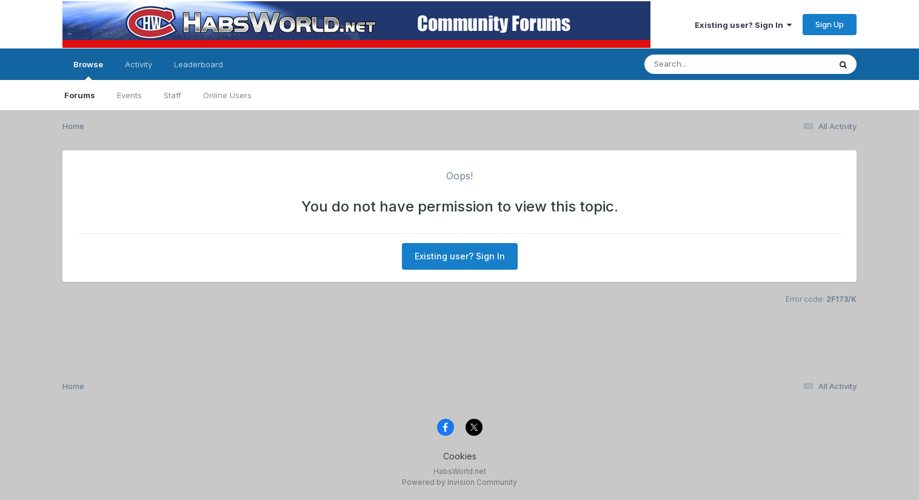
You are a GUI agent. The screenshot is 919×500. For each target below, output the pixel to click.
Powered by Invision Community (459, 482)
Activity (138, 64)
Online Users (227, 95)
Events (129, 95)
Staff (172, 95)
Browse (88, 69)
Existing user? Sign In (743, 25)
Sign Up (829, 24)
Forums (79, 95)
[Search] (704, 64)
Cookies (459, 456)
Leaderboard (198, 64)
